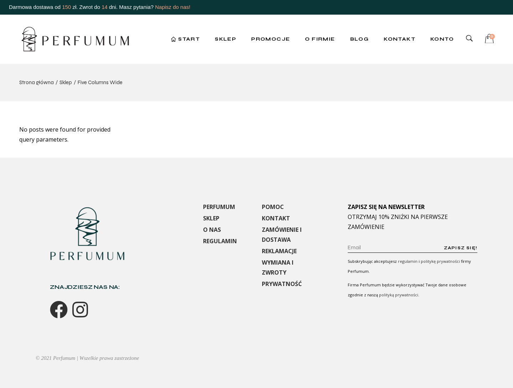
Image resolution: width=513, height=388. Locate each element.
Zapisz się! (460, 248)
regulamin (408, 261)
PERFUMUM (219, 207)
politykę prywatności (440, 261)
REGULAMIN (220, 241)
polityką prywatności (398, 294)
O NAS (212, 230)
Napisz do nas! (172, 7)
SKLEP (211, 218)
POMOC (273, 207)
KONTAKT (276, 218)
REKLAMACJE (279, 251)
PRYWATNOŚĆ (282, 284)
